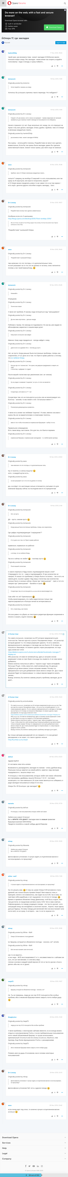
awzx (10, 164)
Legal (4, 1152)
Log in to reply (61, 42)
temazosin (11, 78)
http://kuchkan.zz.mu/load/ (18, 739)
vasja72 (10, 981)
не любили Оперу (17, 357)
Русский (7, 42)
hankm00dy (12, 52)
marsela (11, 803)
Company (6, 1158)
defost (10, 756)
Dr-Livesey (12, 202)
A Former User (13, 633)
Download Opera (55, 27)
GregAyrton (12, 1016)
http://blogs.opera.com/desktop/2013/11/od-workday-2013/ (29, 218)
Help (4, 1147)
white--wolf (12, 875)
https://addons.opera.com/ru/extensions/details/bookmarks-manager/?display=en (35, 714)
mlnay (10, 840)
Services (6, 1142)
